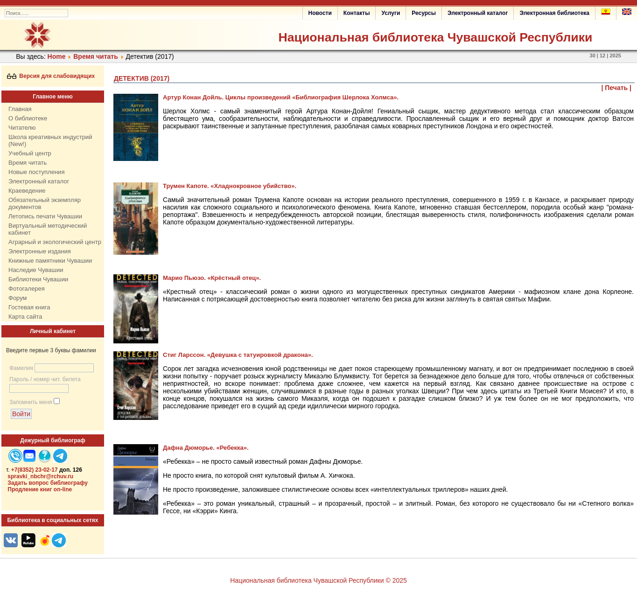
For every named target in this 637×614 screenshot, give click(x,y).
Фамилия (21, 368)
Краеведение (26, 190)
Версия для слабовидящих (51, 76)
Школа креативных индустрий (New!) (50, 140)
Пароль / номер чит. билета (45, 379)
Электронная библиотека (554, 13)
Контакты (356, 13)
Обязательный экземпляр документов (44, 203)
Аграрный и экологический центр (54, 241)
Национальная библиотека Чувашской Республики (435, 37)
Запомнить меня (30, 402)
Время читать (95, 56)
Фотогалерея (26, 288)
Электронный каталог (478, 13)
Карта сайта (25, 316)
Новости (320, 13)
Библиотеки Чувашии (38, 279)
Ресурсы (424, 13)
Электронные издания (39, 251)
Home (57, 56)
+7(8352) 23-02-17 (34, 470)
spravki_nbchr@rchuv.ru (40, 476)
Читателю (22, 127)
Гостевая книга (29, 307)
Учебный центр (29, 153)
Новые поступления (36, 171)
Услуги (390, 13)
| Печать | (617, 87)
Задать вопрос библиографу (47, 483)
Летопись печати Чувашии (45, 216)
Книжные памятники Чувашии (50, 260)
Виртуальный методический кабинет (47, 229)
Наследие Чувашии (35, 269)
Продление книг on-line (39, 489)
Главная (19, 108)
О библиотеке (27, 118)
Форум (17, 297)
